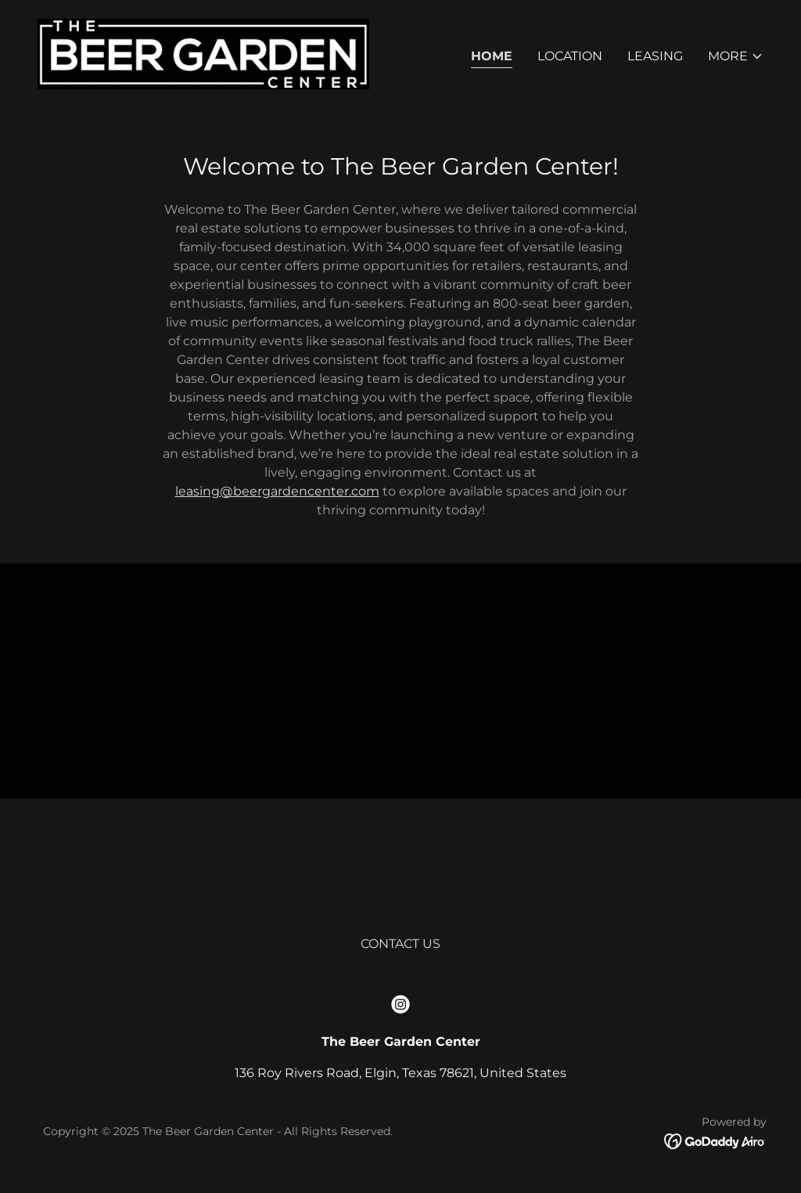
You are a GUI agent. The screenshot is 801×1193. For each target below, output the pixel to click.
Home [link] (491, 56)
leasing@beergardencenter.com (277, 491)
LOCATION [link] (569, 56)
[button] (735, 56)
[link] (203, 52)
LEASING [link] (655, 56)
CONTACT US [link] (400, 943)
